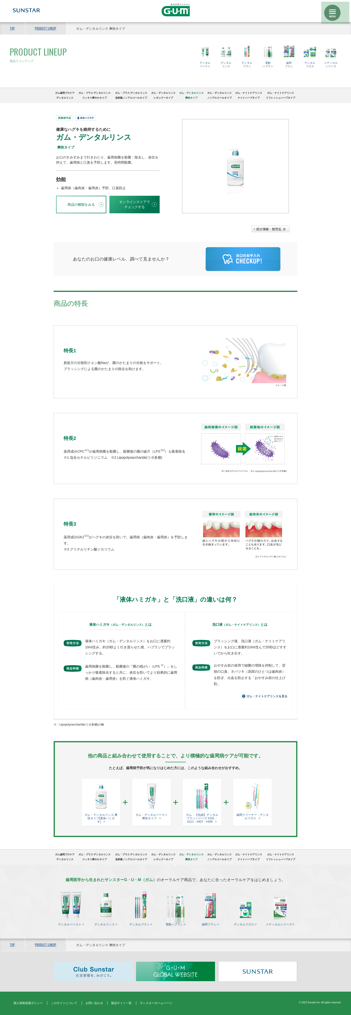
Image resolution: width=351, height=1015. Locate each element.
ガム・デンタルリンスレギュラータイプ (163, 95)
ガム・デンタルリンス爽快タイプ (191, 95)
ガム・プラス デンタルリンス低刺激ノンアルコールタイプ (131, 95)
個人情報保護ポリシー (28, 1003)
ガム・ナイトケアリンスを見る (266, 696)
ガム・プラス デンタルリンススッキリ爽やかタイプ (94, 95)
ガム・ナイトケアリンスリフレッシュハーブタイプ (280, 95)
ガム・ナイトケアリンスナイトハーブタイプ (248, 95)
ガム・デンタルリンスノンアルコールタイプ (219, 95)
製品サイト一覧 (121, 1003)
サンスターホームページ (156, 1003)
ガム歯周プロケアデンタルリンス (65, 95)
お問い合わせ (94, 1003)
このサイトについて (64, 1003)
